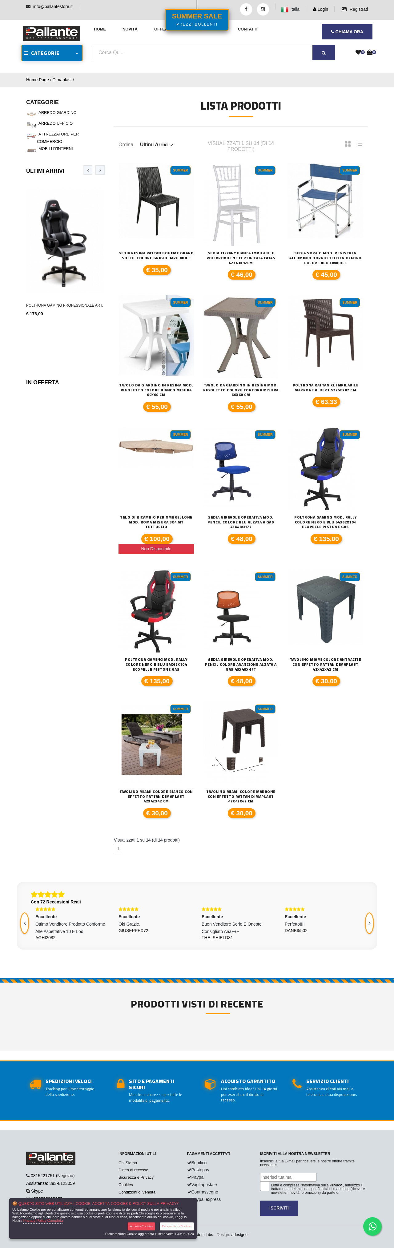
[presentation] (87, 170)
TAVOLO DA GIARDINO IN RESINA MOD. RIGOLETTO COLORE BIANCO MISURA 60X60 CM (156, 390)
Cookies (126, 1184)
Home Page (37, 79)
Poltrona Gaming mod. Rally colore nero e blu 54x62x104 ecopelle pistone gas (325, 522)
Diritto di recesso (133, 1170)
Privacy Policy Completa (43, 1220)
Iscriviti (279, 1208)
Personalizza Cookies (177, 1226)
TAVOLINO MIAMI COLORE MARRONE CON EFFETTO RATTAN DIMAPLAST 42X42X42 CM (240, 796)
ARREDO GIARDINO (57, 112)
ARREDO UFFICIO (55, 123)
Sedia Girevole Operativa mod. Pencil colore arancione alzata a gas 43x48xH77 (241, 664)
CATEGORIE (41, 53)
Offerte (163, 29)
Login (320, 9)
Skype (37, 1191)
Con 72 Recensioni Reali (56, 901)
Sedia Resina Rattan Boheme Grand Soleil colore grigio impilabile (156, 255)
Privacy (336, 1185)
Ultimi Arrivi (45, 171)
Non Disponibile (156, 548)
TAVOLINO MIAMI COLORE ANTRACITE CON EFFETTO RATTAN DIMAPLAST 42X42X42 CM (325, 664)
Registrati (355, 9)
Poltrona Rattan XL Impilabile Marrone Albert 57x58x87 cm (326, 387)
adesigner (240, 1234)
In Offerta (42, 382)
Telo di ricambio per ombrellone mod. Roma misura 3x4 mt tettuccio (156, 522)
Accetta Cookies (141, 1226)
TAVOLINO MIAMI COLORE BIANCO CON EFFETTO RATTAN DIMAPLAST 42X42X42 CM (156, 796)
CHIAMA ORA (347, 31)
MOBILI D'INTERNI (55, 148)
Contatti (248, 29)
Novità (130, 29)
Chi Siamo (128, 1163)
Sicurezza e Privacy (136, 1177)
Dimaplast (62, 79)
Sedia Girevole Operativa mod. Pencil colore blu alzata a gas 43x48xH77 (240, 522)
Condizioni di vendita (137, 1192)
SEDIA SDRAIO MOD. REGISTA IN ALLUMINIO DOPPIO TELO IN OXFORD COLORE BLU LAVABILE (325, 258)
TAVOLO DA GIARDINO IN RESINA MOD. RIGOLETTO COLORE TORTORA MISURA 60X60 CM (241, 390)
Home (100, 29)
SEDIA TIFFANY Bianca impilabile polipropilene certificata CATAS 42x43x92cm (241, 258)
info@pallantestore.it (53, 6)
